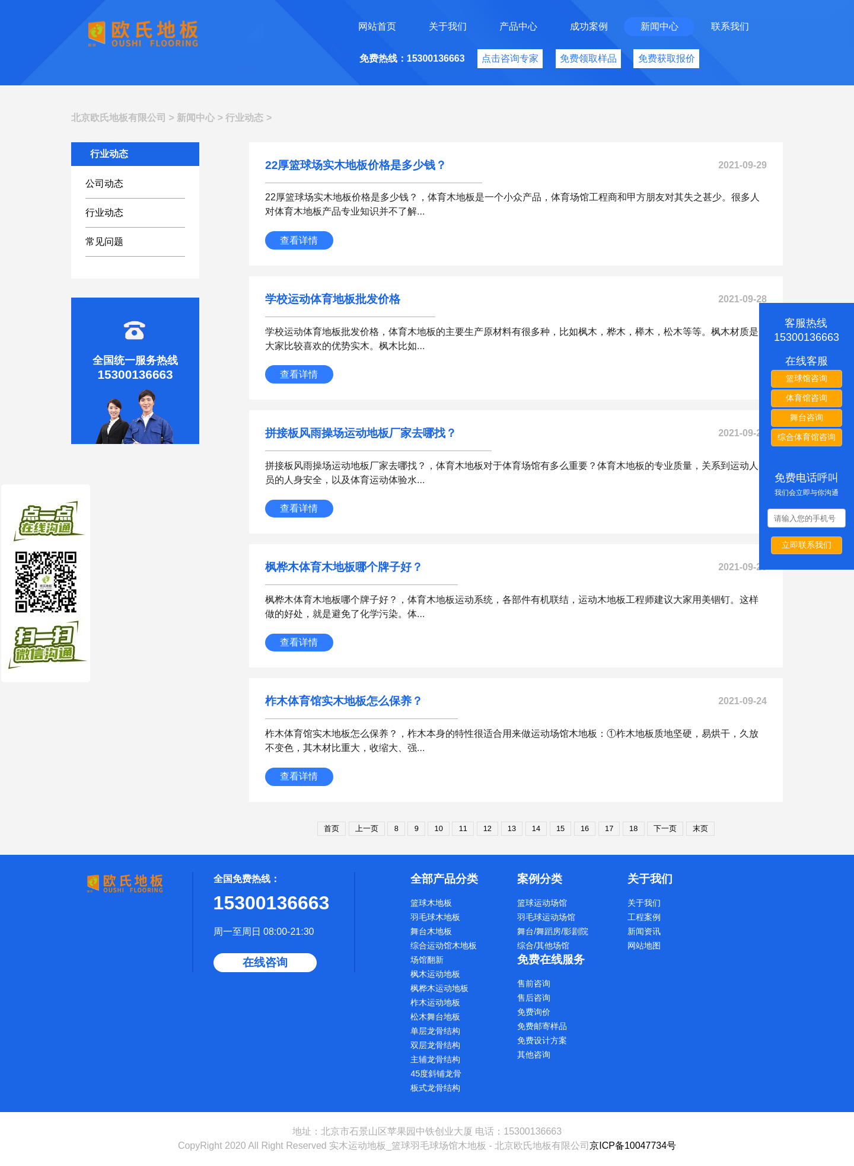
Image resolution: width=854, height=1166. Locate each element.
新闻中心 (659, 26)
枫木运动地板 (435, 974)
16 (585, 828)
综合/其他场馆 (543, 945)
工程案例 (644, 917)
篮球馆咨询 (806, 378)
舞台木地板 (431, 931)
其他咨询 (533, 1054)
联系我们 (730, 26)
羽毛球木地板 (435, 917)
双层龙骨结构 (435, 1045)
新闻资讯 (644, 931)
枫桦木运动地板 (439, 988)
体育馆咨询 (806, 397)
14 (536, 828)
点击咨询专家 (510, 58)
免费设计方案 (542, 1040)
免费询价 (533, 1012)
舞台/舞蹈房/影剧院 (552, 931)
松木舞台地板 (435, 1016)
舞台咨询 (806, 417)
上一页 (366, 828)
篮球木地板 (431, 903)
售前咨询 (533, 983)
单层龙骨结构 (435, 1031)
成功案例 (589, 26)
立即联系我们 (806, 545)
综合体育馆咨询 (806, 437)
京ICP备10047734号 (632, 1146)
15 (560, 828)
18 (633, 828)
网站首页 (377, 26)
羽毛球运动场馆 (546, 917)
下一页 (665, 828)
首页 (331, 828)
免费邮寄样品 (542, 1026)
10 (439, 828)
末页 (700, 828)
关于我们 (448, 26)
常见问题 (104, 242)
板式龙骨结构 (435, 1087)
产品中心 (518, 26)
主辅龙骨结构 (435, 1059)
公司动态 (104, 183)
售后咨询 (533, 997)
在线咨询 (265, 962)
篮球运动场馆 (542, 903)
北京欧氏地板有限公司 (118, 118)
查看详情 (299, 240)
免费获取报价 (666, 58)
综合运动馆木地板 (443, 945)
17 (609, 828)
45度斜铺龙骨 (435, 1073)
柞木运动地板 (435, 1002)
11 (463, 828)
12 (487, 828)
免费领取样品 (588, 58)
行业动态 (244, 118)
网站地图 (644, 945)
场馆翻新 (427, 959)
